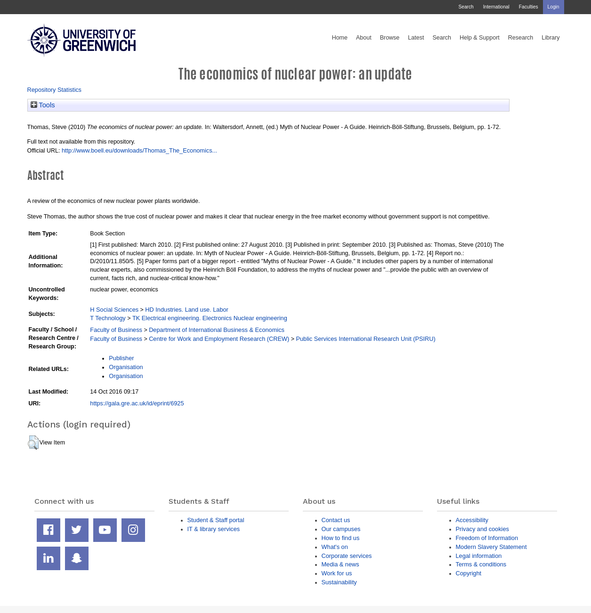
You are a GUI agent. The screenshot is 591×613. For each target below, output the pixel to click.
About (364, 37)
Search (465, 6)
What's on (335, 546)
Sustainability (339, 582)
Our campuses (341, 528)
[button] (33, 443)
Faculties (528, 6)
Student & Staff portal (215, 520)
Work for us (337, 573)
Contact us (336, 520)
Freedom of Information (487, 537)
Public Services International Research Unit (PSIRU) (365, 338)
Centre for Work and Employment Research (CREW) (219, 338)
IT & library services (213, 528)
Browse (390, 37)
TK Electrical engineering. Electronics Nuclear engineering (209, 318)
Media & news (340, 564)
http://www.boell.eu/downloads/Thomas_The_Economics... (139, 150)
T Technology (107, 318)
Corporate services (347, 555)
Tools (43, 105)
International (496, 6)
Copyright (469, 573)
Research (521, 37)
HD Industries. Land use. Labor (186, 309)
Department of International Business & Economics (216, 329)
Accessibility (472, 520)
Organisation (126, 367)
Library (550, 37)
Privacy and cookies (482, 528)
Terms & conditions (481, 564)
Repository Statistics (54, 89)
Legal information (479, 555)
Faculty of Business (116, 329)
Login (553, 6)
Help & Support (480, 37)
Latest (416, 37)
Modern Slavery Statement (491, 546)
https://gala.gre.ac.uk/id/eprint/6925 (137, 403)
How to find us (341, 537)
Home (340, 37)
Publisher (121, 358)
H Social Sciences (114, 309)
